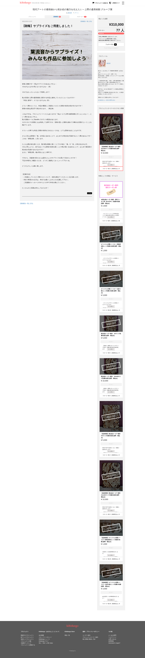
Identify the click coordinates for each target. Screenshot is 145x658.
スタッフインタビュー (45, 637)
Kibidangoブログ (43, 641)
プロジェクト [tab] (32, 16)
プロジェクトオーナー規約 (90, 637)
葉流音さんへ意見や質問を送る (106, 100)
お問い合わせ (112, 639)
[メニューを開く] (123, 3)
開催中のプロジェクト (27, 635)
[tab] (57, 16)
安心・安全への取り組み (46, 643)
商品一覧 (67, 635)
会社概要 (41, 635)
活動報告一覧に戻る (86, 21)
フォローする (111, 44)
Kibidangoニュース (44, 639)
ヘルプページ (112, 637)
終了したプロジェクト (27, 637)
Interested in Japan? (114, 643)
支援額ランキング (26, 643)
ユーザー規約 (86, 635)
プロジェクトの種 (26, 641)
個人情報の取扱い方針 (89, 639)
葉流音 (70, 13)
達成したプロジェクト (27, 639)
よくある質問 (112, 635)
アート (77, 13)
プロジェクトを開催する (28, 645)
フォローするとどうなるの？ (111, 48)
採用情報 (111, 641)
